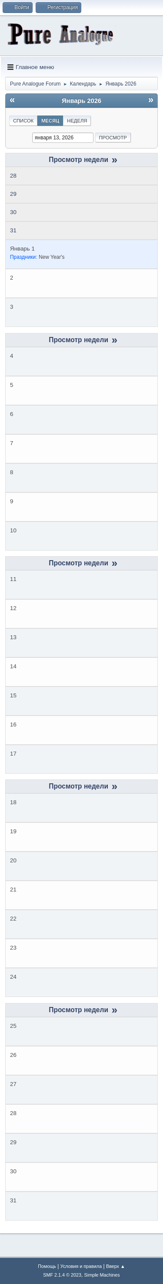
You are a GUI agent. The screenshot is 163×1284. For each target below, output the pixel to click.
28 (13, 175)
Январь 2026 (81, 100)
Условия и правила (81, 1266)
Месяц (50, 120)
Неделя (77, 120)
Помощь (47, 1266)
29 (13, 194)
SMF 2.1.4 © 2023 (62, 1274)
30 (13, 212)
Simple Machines (102, 1274)
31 (13, 230)
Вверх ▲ (115, 1266)
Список (23, 120)
